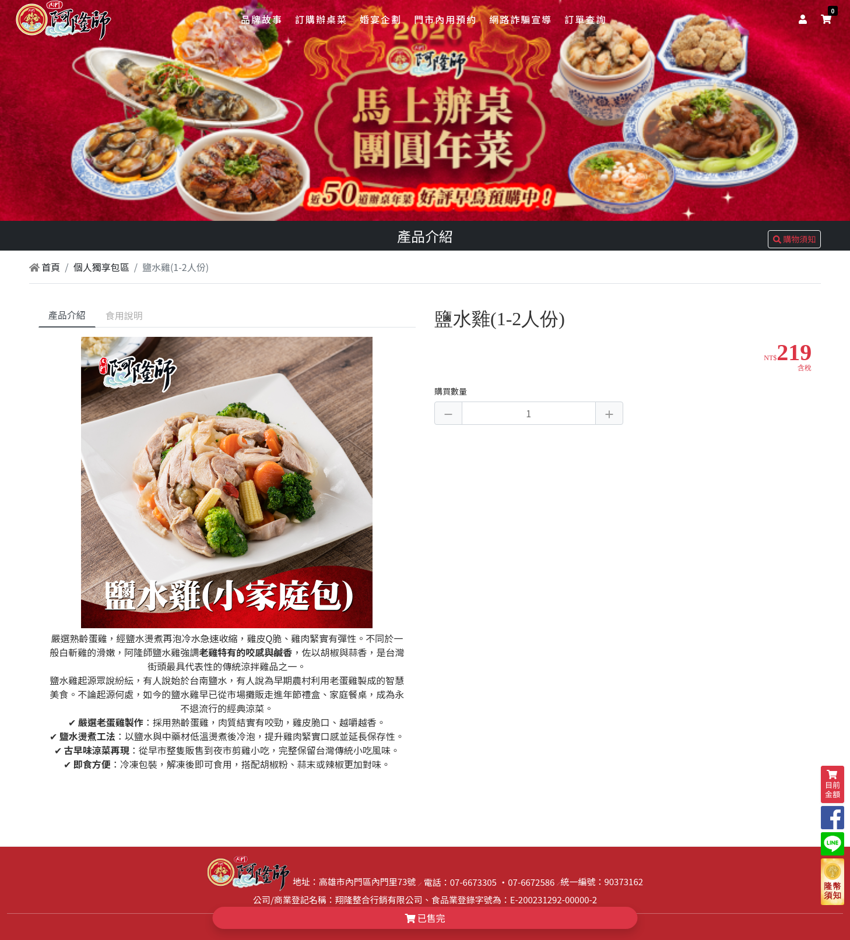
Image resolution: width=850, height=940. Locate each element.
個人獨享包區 (101, 267)
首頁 (45, 267)
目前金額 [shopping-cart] (832, 785)
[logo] (63, 20)
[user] (805, 18)
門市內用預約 (445, 19)
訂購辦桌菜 (321, 19)
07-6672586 (531, 882)
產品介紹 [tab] (67, 315)
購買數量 (450, 391)
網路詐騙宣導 (520, 19)
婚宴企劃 (381, 19)
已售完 (425, 918)
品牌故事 (262, 19)
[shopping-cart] (826, 18)
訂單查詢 (585, 19)
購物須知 (794, 239)
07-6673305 (473, 882)
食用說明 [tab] (124, 315)
